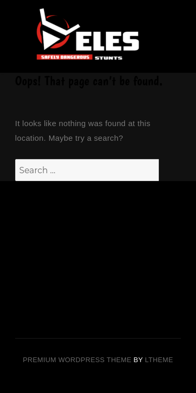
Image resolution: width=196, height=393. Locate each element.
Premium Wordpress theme (77, 360)
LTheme (159, 360)
